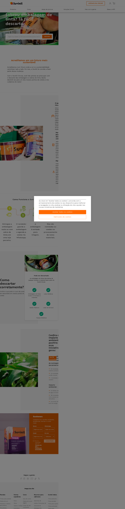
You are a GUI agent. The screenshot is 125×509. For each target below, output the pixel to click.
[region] (62, 209)
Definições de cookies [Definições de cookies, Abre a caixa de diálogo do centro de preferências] (62, 217)
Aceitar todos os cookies (62, 212)
